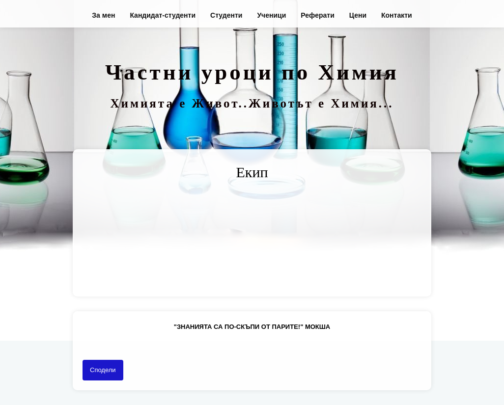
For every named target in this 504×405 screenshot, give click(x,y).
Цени (357, 15)
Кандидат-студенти (163, 15)
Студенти (226, 15)
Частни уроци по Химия (252, 72)
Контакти (396, 15)
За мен (103, 15)
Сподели (103, 370)
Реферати (317, 15)
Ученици (271, 15)
